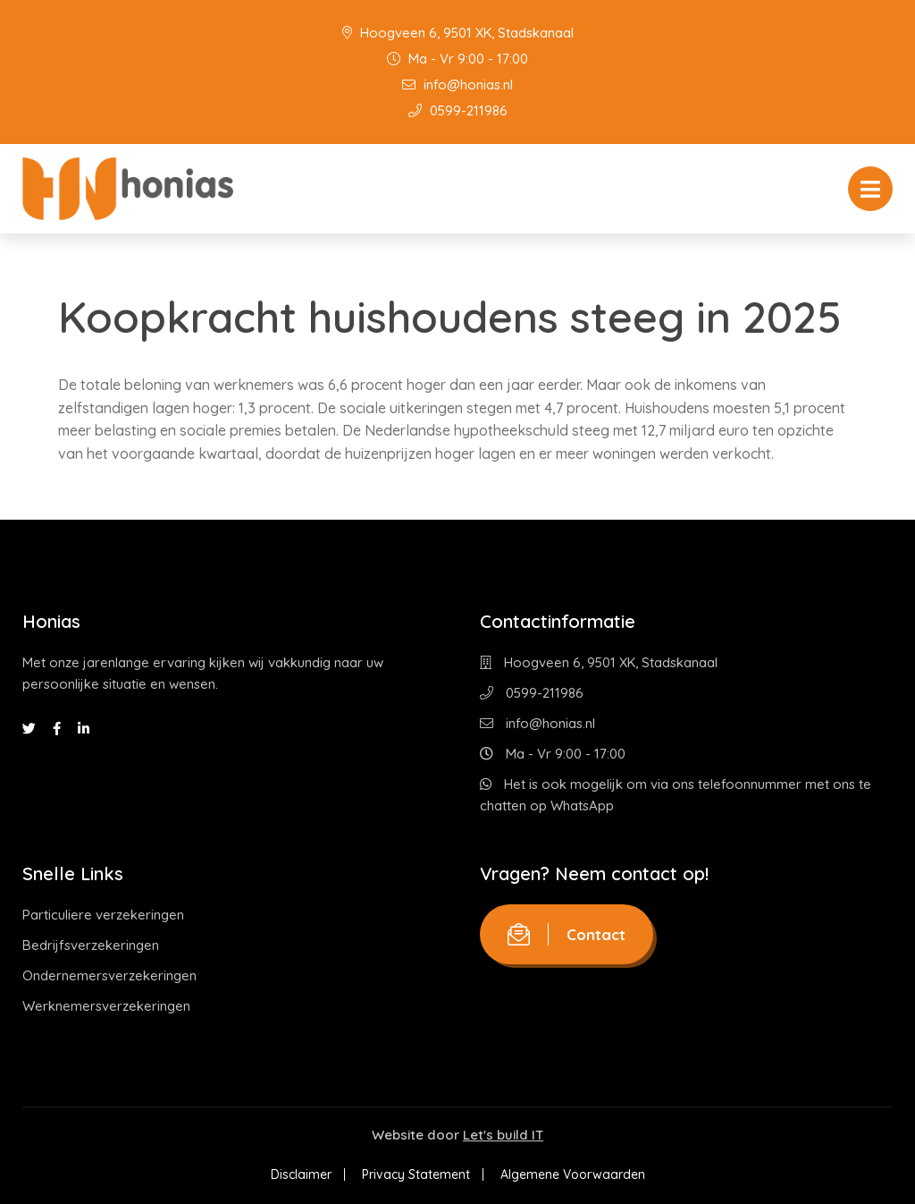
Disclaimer (301, 1174)
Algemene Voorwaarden (572, 1174)
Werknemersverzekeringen (106, 1005)
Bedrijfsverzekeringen (90, 945)
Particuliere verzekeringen (103, 914)
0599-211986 (458, 110)
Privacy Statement (416, 1174)
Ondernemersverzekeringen (109, 975)
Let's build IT (503, 1134)
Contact (566, 934)
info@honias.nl (457, 84)
